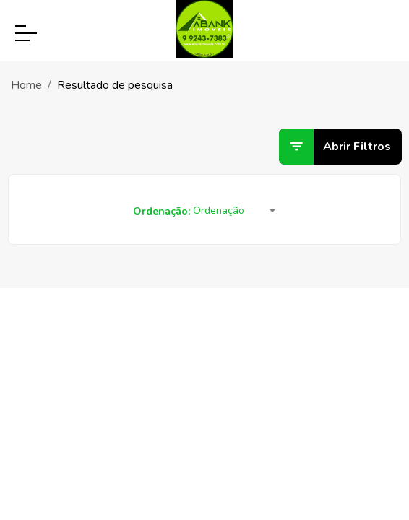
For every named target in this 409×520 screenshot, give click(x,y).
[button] (234, 212)
